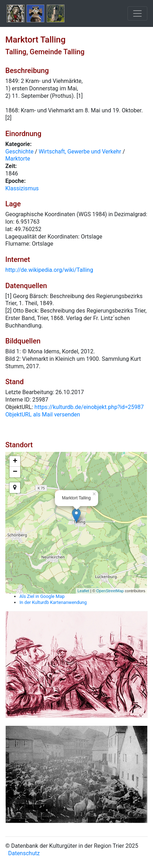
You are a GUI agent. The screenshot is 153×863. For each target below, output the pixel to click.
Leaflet (83, 591)
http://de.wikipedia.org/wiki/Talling (49, 270)
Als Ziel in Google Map (41, 596)
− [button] (15, 472)
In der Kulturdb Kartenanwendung (53, 602)
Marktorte (17, 158)
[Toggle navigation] (137, 13)
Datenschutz (24, 853)
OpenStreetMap (110, 591)
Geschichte (19, 151)
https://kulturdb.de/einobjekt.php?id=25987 (89, 407)
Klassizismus (22, 188)
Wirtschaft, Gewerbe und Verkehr (80, 151)
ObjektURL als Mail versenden (42, 414)
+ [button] (15, 461)
